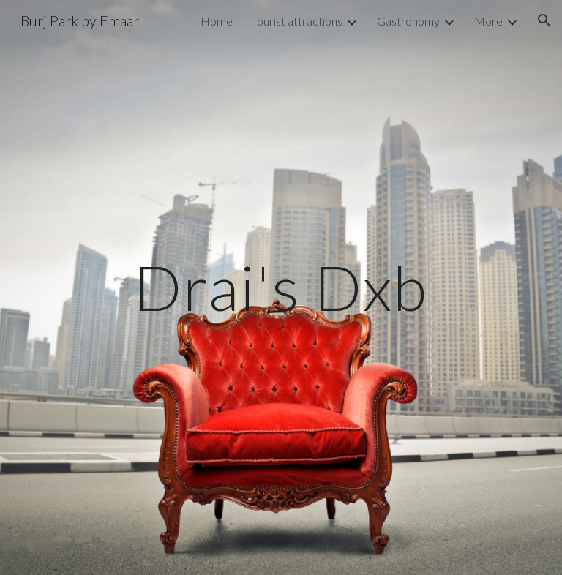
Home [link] (217, 21)
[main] (280, 287)
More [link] (488, 21)
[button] (544, 20)
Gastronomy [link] (408, 21)
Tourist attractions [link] (297, 21)
